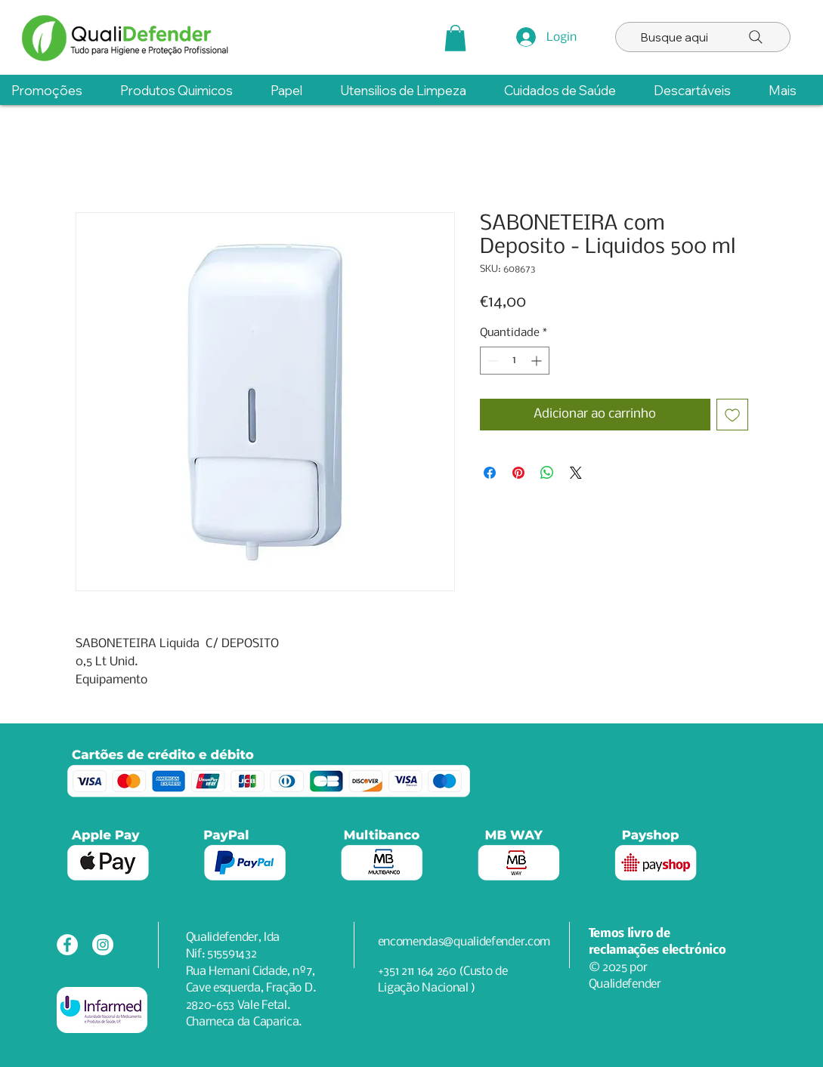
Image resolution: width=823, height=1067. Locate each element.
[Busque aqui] (703, 37)
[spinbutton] (514, 360)
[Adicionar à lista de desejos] (732, 414)
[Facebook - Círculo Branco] (67, 944)
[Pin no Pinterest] (518, 473)
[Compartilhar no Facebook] (490, 473)
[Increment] (537, 360)
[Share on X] (576, 473)
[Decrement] (491, 360)
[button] (455, 38)
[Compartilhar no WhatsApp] (547, 473)
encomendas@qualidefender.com (464, 942)
